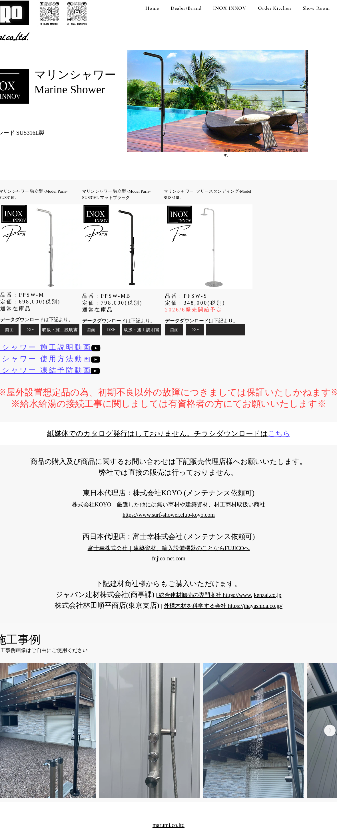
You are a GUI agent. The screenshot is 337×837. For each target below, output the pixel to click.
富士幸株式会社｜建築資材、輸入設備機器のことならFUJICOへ (169, 548)
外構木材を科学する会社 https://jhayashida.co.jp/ (223, 606)
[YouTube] (95, 348)
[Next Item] (330, 730)
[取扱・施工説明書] (60, 329)
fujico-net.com (168, 558)
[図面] (9, 329)
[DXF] (30, 329)
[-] (225, 329)
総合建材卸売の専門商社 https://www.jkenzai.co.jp (219, 595)
